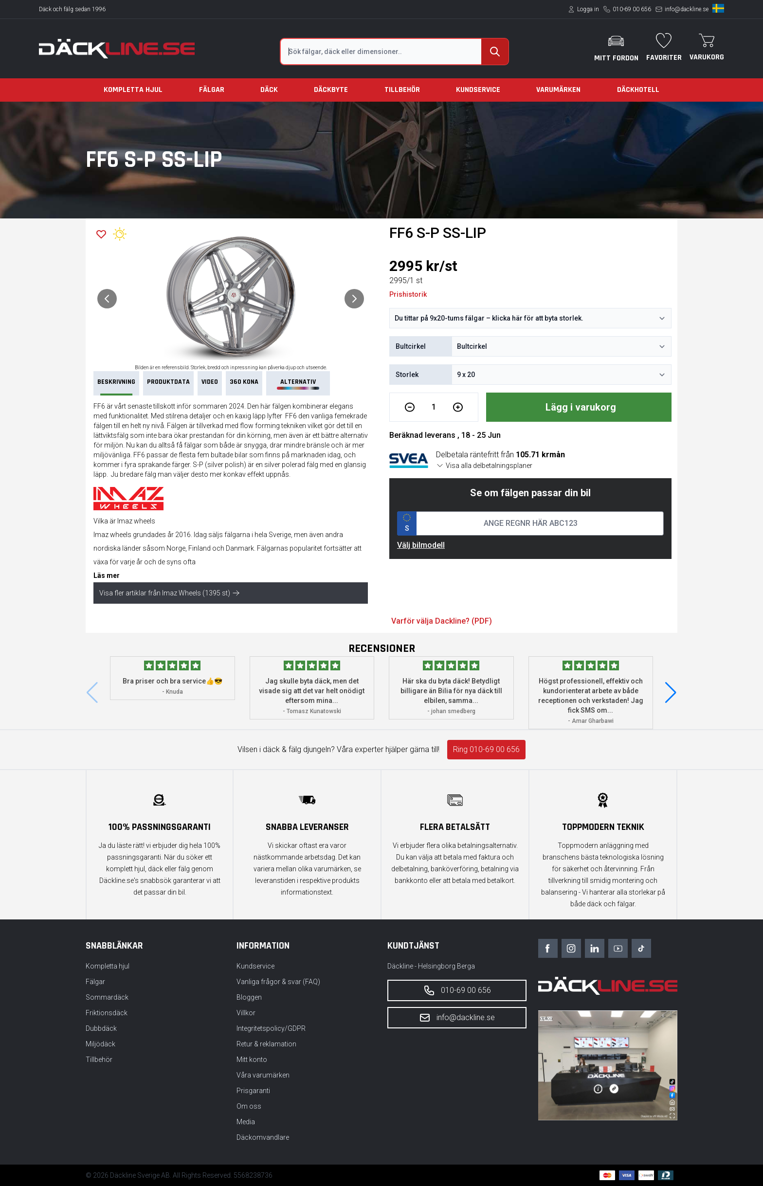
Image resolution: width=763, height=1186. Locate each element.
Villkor (245, 1013)
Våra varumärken (263, 1075)
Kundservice (478, 90)
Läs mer (106, 575)
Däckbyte (331, 90)
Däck (269, 90)
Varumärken (558, 90)
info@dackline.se (686, 9)
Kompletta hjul (133, 90)
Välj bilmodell (421, 545)
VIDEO (209, 381)
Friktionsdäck (106, 1013)
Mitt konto (251, 1059)
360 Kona (244, 381)
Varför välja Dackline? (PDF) (441, 621)
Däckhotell (638, 90)
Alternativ (298, 383)
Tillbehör (402, 90)
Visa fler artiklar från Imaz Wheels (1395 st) (169, 593)
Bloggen (249, 997)
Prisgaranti (253, 1091)
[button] (670, 692)
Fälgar (211, 90)
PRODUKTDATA (168, 381)
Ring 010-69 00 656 (486, 749)
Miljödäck (100, 1044)
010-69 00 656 (632, 9)
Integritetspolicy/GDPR (271, 1028)
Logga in (588, 9)
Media (245, 1122)
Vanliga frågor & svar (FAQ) (278, 982)
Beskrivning (116, 386)
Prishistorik (408, 294)
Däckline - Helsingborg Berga (431, 966)
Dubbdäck (101, 1028)
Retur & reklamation (266, 1044)
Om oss (248, 1106)
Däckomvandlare (262, 1137)
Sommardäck (107, 997)
